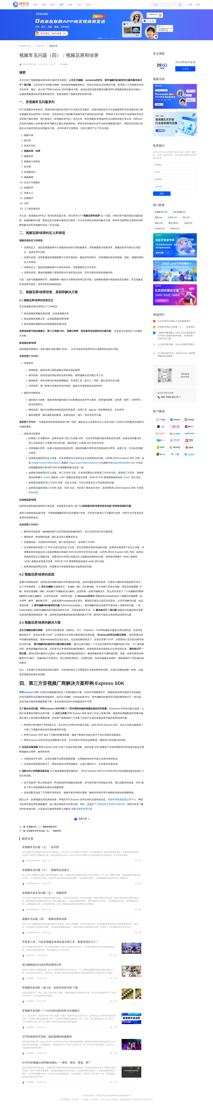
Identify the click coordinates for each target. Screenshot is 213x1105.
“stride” (47, 477)
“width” (62, 477)
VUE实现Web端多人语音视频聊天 (174, 321)
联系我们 (75, 1099)
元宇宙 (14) (172, 217)
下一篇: (40, 830)
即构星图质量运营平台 (124, 799)
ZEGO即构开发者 (185, 62)
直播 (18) (158, 217)
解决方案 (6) (173, 223)
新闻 (44, 4)
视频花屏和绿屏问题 (81, 809)
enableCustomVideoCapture (46, 463)
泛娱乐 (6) (188, 223)
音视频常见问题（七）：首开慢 (40, 847)
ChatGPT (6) (159, 228)
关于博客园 (64, 1099)
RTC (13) (186, 217)
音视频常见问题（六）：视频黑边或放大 (45, 870)
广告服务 (85, 1099)
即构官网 (33, 492)
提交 (162, 193)
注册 (190, 4)
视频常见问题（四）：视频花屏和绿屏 (44, 919)
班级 (70, 4)
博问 (53, 4)
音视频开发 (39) (161, 212)
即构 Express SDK (29, 692)
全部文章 (40, 45)
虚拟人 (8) (159, 223)
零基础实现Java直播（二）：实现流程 (176, 326)
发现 (88, 4)
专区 (61, 4)
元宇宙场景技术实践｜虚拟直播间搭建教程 (47, 1036)
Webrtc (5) (175, 228)
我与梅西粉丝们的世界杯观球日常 (42, 964)
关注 (185, 68)
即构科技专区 (25, 45)
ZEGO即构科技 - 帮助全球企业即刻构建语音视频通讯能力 (106, 1095)
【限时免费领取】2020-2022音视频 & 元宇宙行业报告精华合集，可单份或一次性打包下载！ (176, 335)
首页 (35, 4)
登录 (198, 4)
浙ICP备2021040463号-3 (142, 1099)
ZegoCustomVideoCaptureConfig (86, 463)
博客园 (115, 1099)
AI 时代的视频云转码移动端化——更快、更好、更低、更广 (56, 1062)
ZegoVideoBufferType (124, 463)
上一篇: (38, 826)
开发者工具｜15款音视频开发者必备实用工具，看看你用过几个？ (60, 941)
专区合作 (95, 1099)
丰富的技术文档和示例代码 (111, 804)
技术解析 (64, 64)
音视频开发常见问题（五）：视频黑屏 (44, 892)
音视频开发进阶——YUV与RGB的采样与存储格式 (51, 1010)
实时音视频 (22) (179, 212)
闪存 (79, 4)
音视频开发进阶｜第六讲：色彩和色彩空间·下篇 (50, 987)
